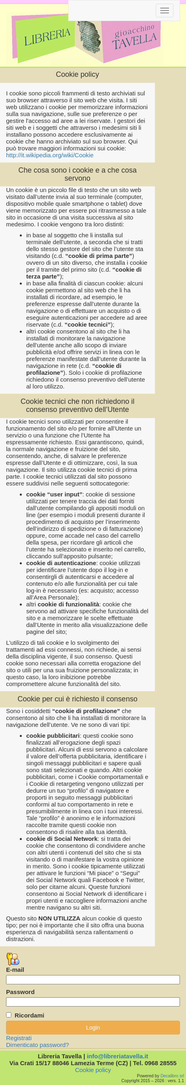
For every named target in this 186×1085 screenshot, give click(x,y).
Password (20, 991)
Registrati (18, 1037)
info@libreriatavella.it (117, 1056)
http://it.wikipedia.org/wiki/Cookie (50, 155)
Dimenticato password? (37, 1044)
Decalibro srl (172, 1075)
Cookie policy (93, 1069)
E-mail (15, 969)
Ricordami (29, 1015)
